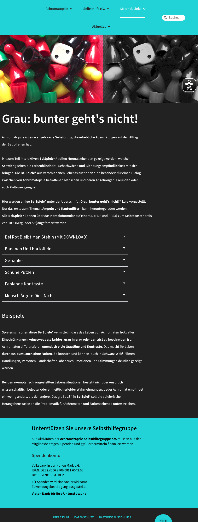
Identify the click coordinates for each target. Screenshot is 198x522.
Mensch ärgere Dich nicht (29, 296)
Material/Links (132, 9)
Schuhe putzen (19, 272)
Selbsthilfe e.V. (96, 9)
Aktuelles (101, 26)
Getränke (14, 260)
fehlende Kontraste (24, 284)
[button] (65, 237)
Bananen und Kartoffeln (28, 249)
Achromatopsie (59, 9)
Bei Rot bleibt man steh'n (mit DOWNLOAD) (46, 237)
